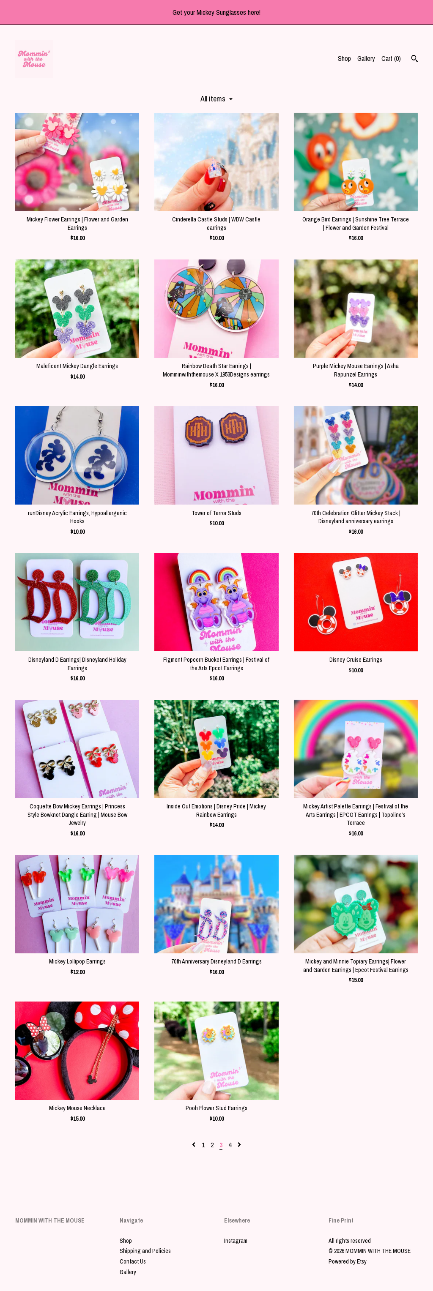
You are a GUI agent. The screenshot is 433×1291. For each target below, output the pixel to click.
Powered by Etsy (348, 1261)
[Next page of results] (239, 1144)
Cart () (391, 58)
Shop (344, 58)
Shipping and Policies (145, 1251)
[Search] (414, 59)
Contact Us (133, 1261)
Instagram (235, 1241)
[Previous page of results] (194, 1144)
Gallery (366, 58)
